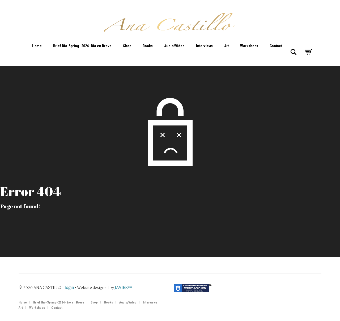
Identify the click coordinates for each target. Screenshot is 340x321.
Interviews (204, 46)
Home (37, 46)
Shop (127, 46)
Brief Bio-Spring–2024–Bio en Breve (82, 46)
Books (148, 46)
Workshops (249, 46)
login (69, 288)
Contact (276, 46)
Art (226, 46)
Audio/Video (174, 46)
